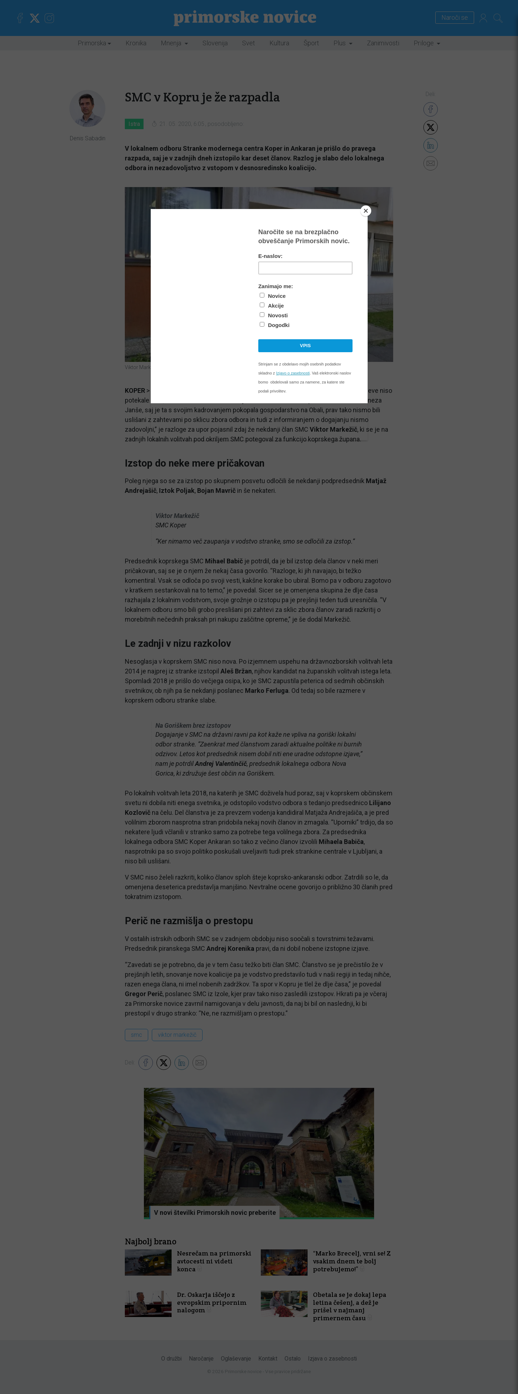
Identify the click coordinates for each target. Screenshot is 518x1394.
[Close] (365, 210)
